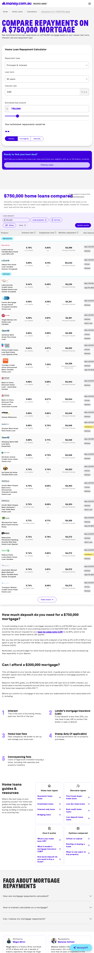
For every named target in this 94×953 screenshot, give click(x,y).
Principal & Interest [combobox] (17, 65)
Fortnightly (24, 139)
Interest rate (11, 86)
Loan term (9, 72)
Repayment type (12, 58)
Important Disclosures (76, 197)
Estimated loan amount (15, 103)
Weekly (11, 139)
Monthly (37, 139)
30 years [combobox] (11, 79)
